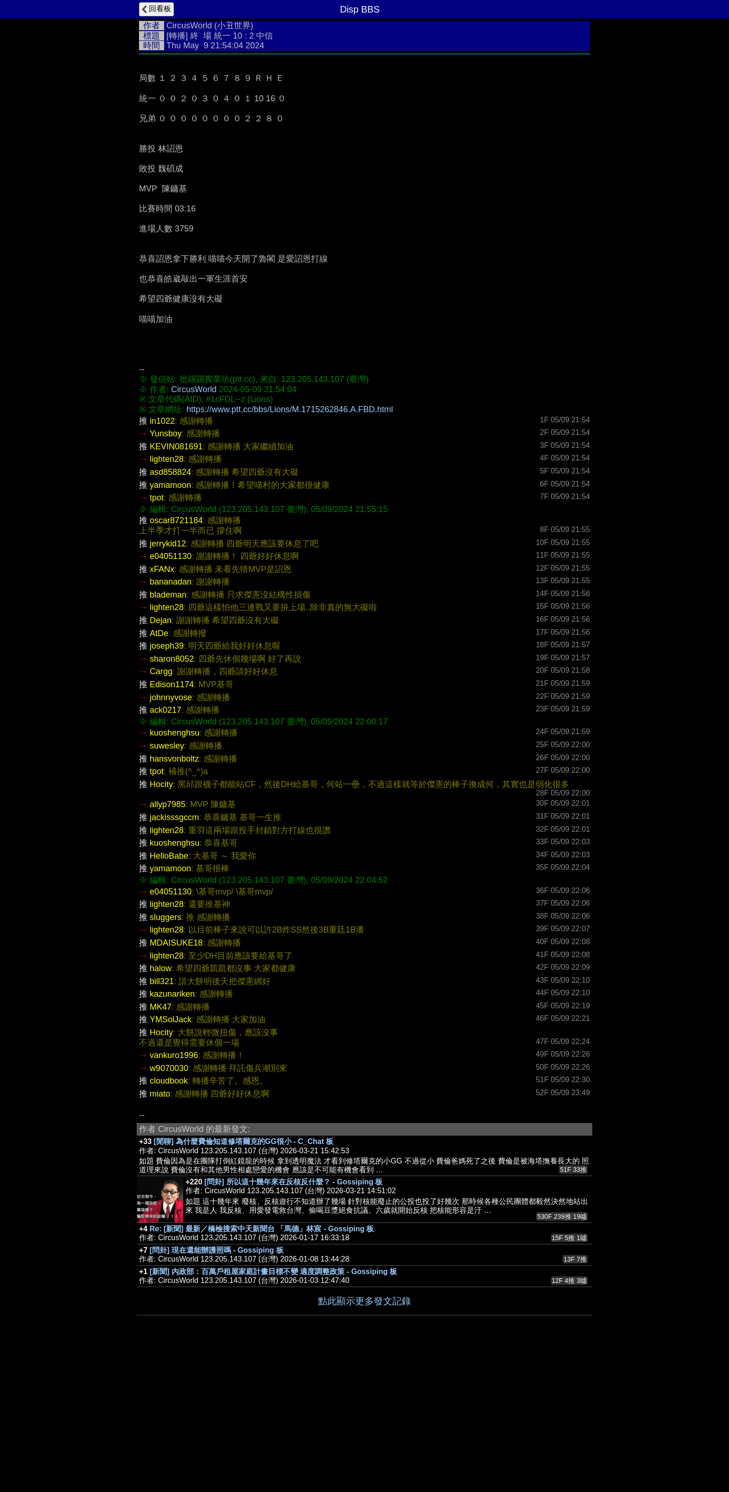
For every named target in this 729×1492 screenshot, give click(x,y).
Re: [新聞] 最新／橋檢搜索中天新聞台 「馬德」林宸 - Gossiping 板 (262, 1368)
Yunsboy (166, 573)
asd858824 (170, 611)
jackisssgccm (174, 956)
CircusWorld (189, 25)
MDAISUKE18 (176, 1082)
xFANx (162, 708)
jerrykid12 (168, 683)
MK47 (161, 1146)
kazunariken (172, 1133)
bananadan (171, 721)
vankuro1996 (174, 1194)
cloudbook (169, 1220)
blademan (168, 734)
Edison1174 (172, 823)
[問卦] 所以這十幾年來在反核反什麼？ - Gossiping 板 (294, 1321)
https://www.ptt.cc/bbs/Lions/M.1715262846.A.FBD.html (289, 548)
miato (160, 1233)
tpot (157, 637)
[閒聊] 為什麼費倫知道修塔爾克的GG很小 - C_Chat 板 (244, 1281)
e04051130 (171, 695)
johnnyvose (171, 836)
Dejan (161, 759)
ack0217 (165, 849)
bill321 (162, 1120)
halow (161, 1107)
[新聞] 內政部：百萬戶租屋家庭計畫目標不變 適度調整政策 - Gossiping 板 (273, 1411)
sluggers (165, 1056)
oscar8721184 (176, 659)
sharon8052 (172, 798)
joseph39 (167, 785)
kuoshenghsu (174, 872)
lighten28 (167, 598)
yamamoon (170, 624)
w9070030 (169, 1207)
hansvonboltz (174, 898)
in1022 (162, 560)
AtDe (159, 772)
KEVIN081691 (176, 586)
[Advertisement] (364, 129)
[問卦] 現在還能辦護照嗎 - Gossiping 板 (217, 1389)
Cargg (161, 810)
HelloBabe (169, 995)
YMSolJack (171, 1158)
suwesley (167, 885)
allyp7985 (168, 943)
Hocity (161, 923)
